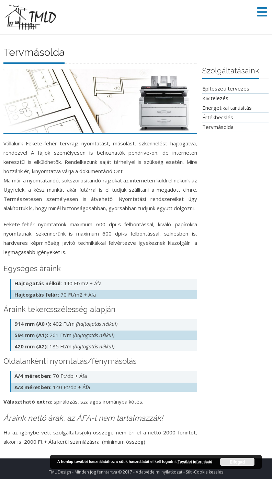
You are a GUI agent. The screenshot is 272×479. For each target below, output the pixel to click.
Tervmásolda (218, 126)
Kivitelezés (215, 98)
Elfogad (237, 461)
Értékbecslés (217, 117)
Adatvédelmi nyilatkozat (159, 472)
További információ (195, 461)
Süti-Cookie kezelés (204, 472)
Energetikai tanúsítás (227, 107)
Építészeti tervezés (225, 88)
